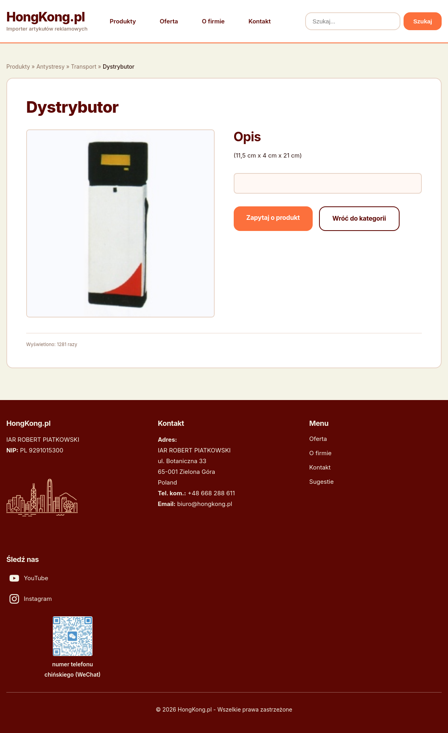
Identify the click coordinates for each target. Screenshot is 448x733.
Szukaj (422, 21)
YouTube (29, 578)
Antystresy (51, 66)
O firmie (213, 21)
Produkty (123, 21)
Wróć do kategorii (359, 218)
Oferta (169, 21)
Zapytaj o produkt (273, 217)
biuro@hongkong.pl (205, 504)
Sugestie (321, 481)
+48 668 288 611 (211, 493)
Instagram (31, 599)
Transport (83, 66)
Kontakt (259, 21)
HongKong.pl (45, 17)
